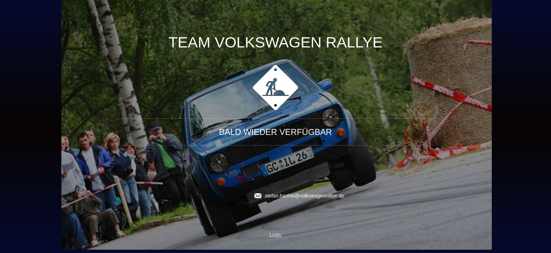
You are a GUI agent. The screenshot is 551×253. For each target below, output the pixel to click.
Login (275, 235)
